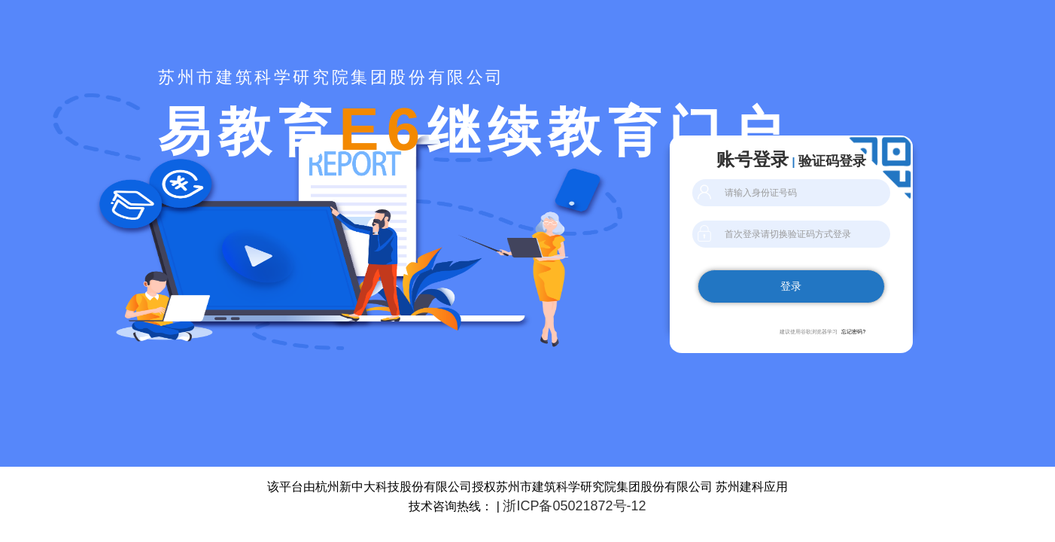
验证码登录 (832, 161)
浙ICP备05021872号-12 (574, 505)
